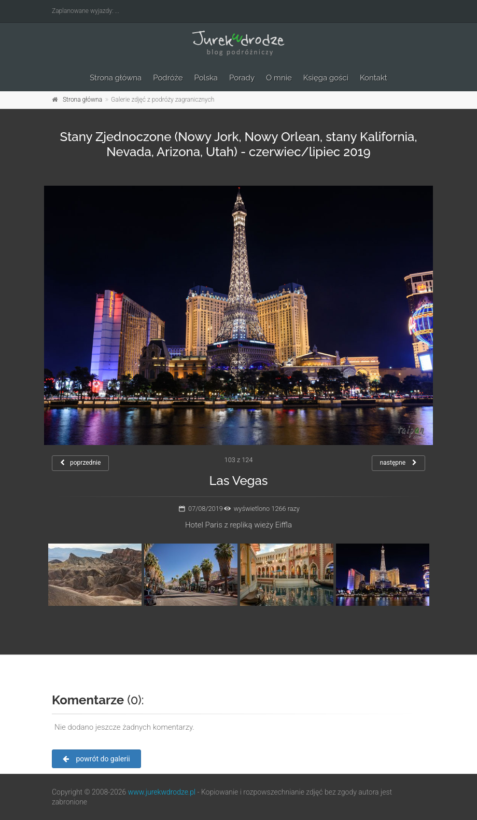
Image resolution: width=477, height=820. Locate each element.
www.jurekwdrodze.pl (161, 792)
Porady (242, 77)
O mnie (279, 77)
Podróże (168, 77)
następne (398, 462)
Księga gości (325, 77)
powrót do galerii (96, 759)
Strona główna (116, 77)
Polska (206, 77)
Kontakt (373, 77)
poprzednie (80, 462)
